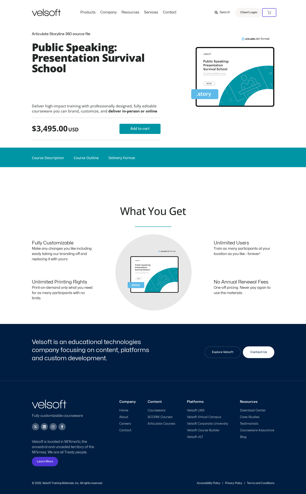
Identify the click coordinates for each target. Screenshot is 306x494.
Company (108, 12)
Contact (169, 12)
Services (151, 12)
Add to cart (140, 128)
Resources (130, 12)
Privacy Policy (233, 483)
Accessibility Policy (208, 483)
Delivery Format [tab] (122, 157)
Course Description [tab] (48, 157)
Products (88, 12)
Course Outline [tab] (86, 157)
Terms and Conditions (260, 483)
